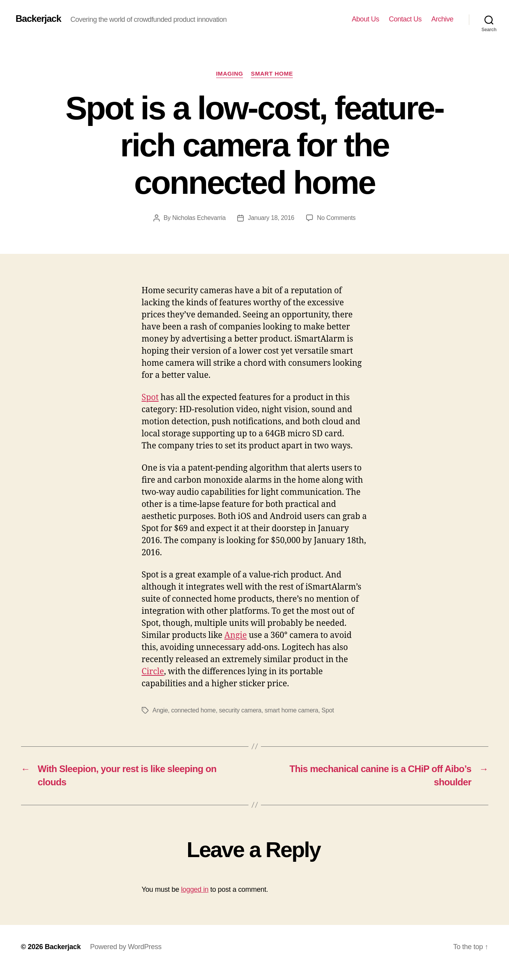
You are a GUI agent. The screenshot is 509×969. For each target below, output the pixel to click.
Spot (150, 397)
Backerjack (38, 18)
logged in (195, 889)
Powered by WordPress (125, 947)
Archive (442, 19)
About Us (365, 19)
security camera (240, 710)
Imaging (229, 73)
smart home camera (292, 710)
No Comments (336, 217)
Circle (153, 671)
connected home (193, 710)
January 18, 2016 (271, 217)
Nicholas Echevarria (198, 217)
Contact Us (405, 19)
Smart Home (272, 73)
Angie (235, 635)
